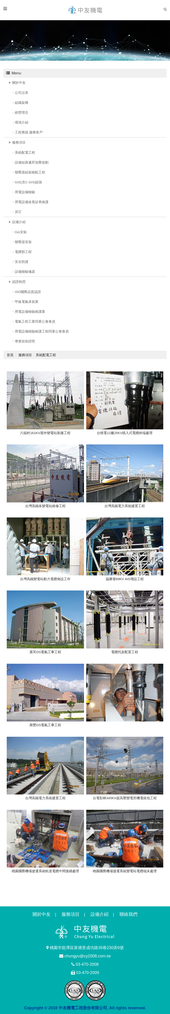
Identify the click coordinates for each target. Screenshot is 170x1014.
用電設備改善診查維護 (32, 202)
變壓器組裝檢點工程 (30, 172)
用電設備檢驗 (25, 192)
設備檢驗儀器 (25, 271)
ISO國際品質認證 (28, 292)
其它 (18, 212)
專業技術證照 (25, 341)
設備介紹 (19, 222)
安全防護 (21, 262)
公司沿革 (21, 93)
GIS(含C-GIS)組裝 (28, 182)
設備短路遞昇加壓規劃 (32, 162)
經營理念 (21, 112)
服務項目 (19, 142)
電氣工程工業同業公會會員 (35, 321)
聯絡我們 (128, 914)
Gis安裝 (21, 232)
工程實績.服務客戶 (29, 132)
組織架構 (21, 102)
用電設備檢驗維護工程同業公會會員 (42, 331)
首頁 (10, 355)
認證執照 (19, 282)
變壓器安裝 (23, 242)
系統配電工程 (25, 152)
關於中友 (19, 82)
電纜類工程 (23, 252)
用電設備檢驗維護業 (30, 311)
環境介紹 (21, 122)
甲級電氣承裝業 (26, 302)
